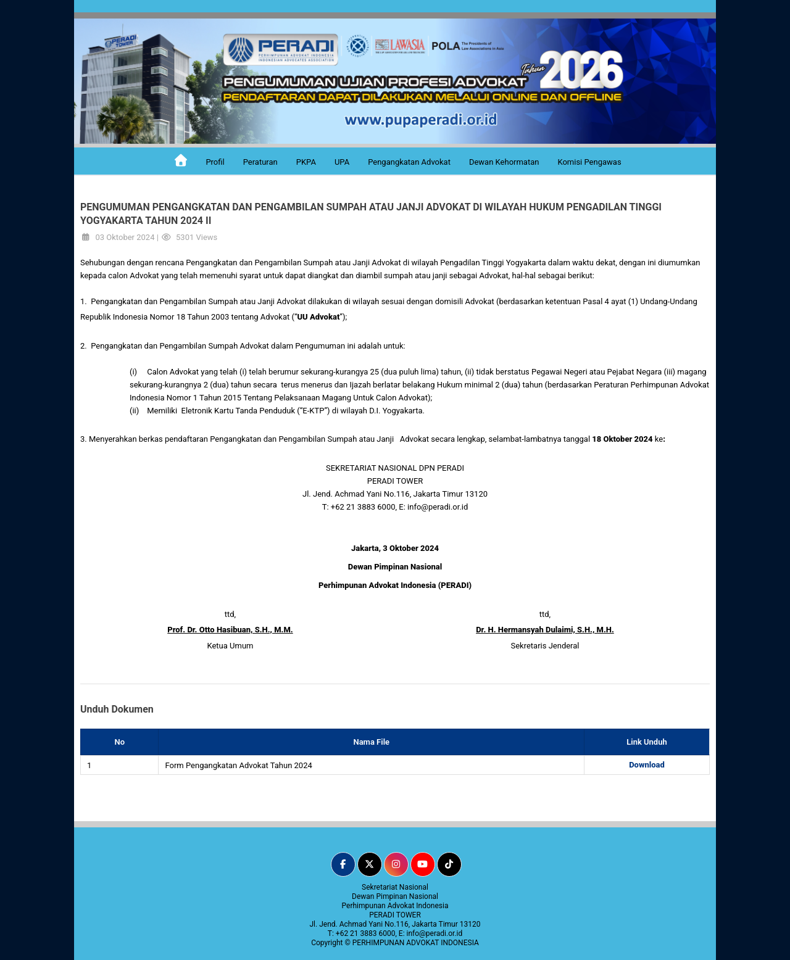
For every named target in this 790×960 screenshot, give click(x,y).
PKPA (306, 162)
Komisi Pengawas (589, 162)
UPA (342, 162)
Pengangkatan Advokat (409, 162)
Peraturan (260, 162)
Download (647, 764)
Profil (215, 162)
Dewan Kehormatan (504, 162)
